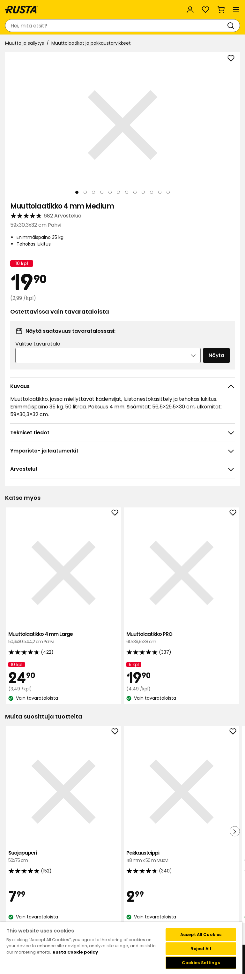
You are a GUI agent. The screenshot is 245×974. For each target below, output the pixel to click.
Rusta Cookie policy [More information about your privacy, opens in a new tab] (75, 952)
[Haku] (232, 25)
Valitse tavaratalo (37, 343)
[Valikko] (236, 9)
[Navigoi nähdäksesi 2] (85, 192)
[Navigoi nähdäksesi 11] (159, 192)
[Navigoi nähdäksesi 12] (168, 192)
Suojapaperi (43, 776)
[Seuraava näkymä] (230, 125)
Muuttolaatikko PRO (121, 597)
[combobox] (116, 25)
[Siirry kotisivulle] (21, 9)
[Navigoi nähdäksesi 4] (101, 192)
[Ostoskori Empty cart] (220, 9)
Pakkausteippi (121, 776)
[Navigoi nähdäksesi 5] (110, 192)
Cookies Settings (201, 963)
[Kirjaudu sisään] (190, 9)
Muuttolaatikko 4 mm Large (43, 597)
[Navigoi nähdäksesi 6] (118, 192)
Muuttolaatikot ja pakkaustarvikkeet (91, 43)
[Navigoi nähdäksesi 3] (93, 192)
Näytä (216, 355)
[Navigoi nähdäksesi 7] (126, 192)
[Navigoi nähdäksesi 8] (135, 192)
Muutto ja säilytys (24, 43)
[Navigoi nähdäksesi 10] (151, 192)
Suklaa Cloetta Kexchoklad (199, 776)
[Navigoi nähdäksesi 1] (76, 192)
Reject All (200, 949)
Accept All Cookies (200, 935)
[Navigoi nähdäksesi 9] (143, 192)
